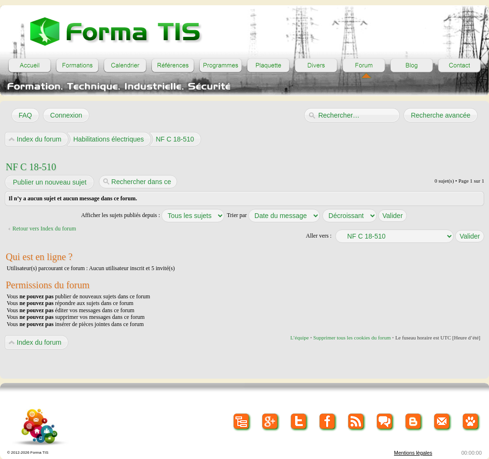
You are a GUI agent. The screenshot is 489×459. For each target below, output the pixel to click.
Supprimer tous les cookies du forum (352, 337)
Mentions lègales (413, 453)
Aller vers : (318, 235)
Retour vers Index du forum (44, 228)
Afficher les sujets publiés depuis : (152, 215)
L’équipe (299, 337)
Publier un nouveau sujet (49, 182)
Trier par (273, 215)
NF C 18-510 (31, 167)
